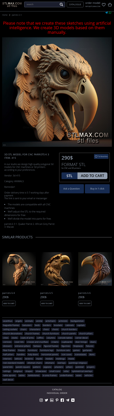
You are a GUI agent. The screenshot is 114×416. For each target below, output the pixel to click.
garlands (87, 350)
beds (37, 325)
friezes (21, 350)
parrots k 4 (8, 293)
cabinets (70, 325)
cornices (7, 342)
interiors (7, 358)
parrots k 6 (84, 293)
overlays (61, 362)
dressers (7, 346)
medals (49, 358)
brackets (58, 325)
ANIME (39, 321)
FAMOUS (37, 346)
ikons (91, 354)
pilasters (59, 367)
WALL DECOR (8, 379)
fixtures (89, 346)
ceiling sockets (10, 329)
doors (93, 342)
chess (46, 329)
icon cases (66, 354)
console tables (65, 337)
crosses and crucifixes (37, 342)
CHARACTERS (35, 329)
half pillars (8, 354)
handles (21, 354)
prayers (90, 367)
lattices (18, 358)
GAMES (76, 350)
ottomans (49, 362)
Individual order (57, 393)
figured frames (51, 346)
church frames (32, 333)
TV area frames (50, 375)
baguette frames (11, 325)
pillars (69, 367)
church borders (69, 329)
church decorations (12, 333)
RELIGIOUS (18, 371)
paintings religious (78, 362)
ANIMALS (29, 321)
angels (19, 321)
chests (55, 329)
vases (78, 375)
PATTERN (36, 367)
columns (51, 337)
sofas (66, 371)
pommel (80, 367)
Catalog (57, 389)
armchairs (50, 321)
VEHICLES (88, 375)
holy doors (33, 354)
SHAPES (29, 371)
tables (22, 375)
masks (39, 358)
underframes (66, 375)
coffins (40, 337)
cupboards (67, 342)
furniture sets (63, 350)
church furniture (51, 333)
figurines (66, 346)
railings (6, 371)
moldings (60, 358)
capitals (81, 325)
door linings (81, 342)
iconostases (80, 354)
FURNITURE (32, 350)
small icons (55, 371)
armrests (63, 321)
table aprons (9, 375)
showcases (41, 371)
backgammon (77, 321)
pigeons (47, 367)
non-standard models (13, 362)
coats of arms (27, 337)
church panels (69, 333)
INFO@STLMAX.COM (92, 6)
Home (5, 15)
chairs (23, 329)
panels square (23, 367)
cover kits (19, 342)
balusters (27, 325)
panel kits (8, 367)
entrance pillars (22, 346)
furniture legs (46, 350)
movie (71, 358)
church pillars (85, 333)
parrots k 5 (46, 293)
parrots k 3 (17, 15)
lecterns (29, 358)
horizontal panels (50, 354)
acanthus (7, 321)
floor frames (9, 350)
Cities (5, 337)
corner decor (81, 337)
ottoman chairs (34, 362)
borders (47, 325)
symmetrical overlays (82, 371)
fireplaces (78, 346)
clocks (14, 337)
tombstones (33, 375)
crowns (55, 342)
